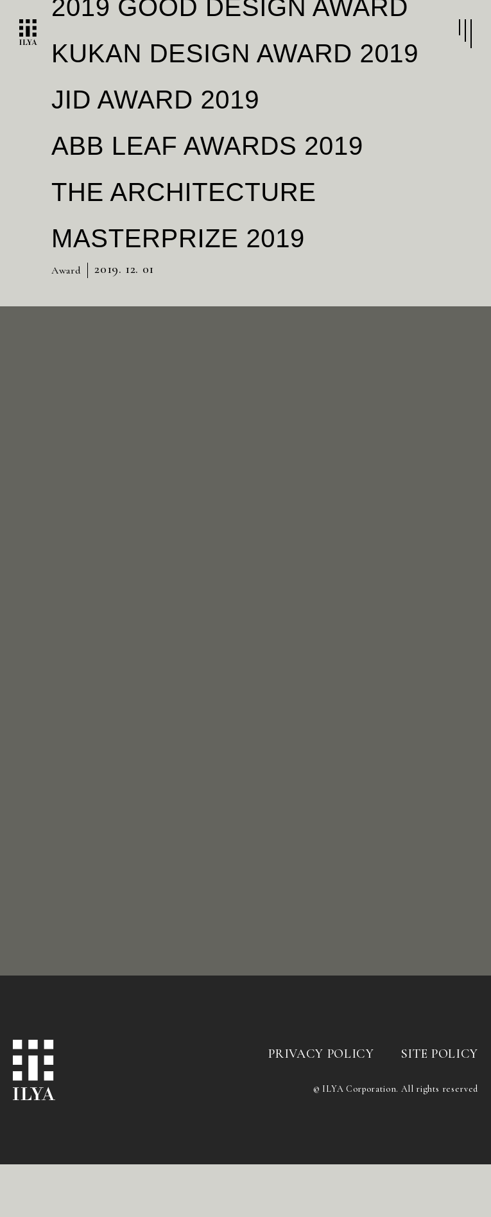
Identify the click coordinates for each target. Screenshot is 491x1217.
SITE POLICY (439, 1106)
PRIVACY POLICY (321, 1106)
